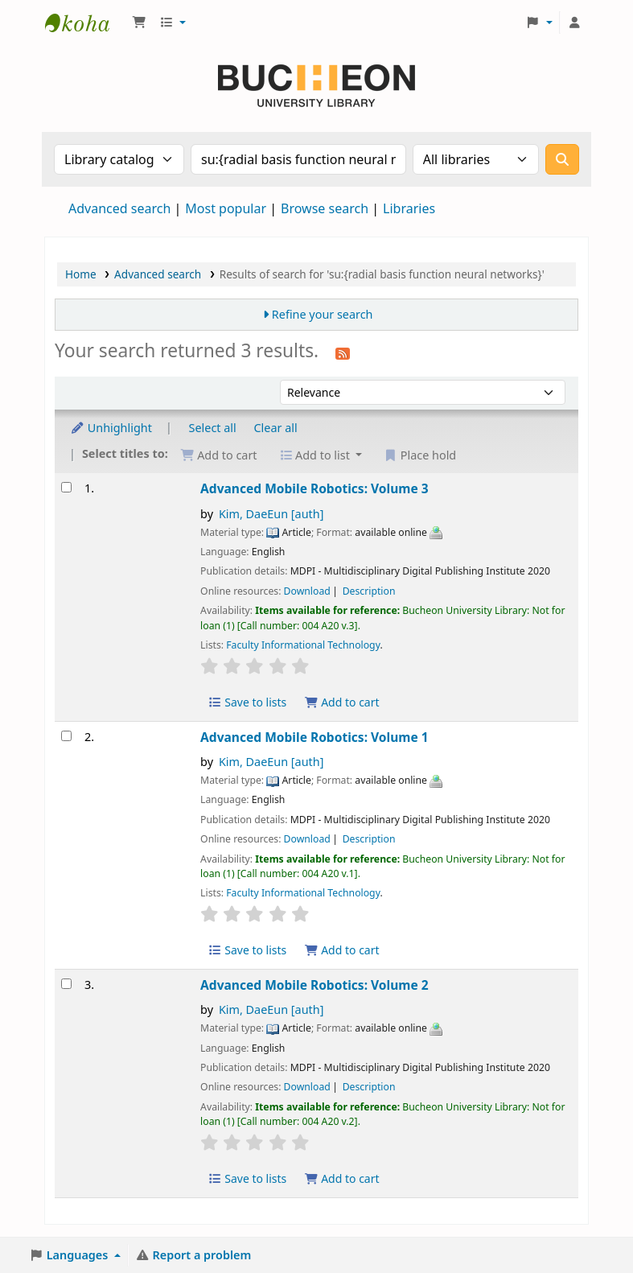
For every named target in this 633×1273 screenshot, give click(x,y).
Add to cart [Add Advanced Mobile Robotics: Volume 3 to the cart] (342, 702)
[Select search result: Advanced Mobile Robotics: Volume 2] (66, 983)
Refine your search (322, 314)
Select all (212, 427)
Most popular (225, 208)
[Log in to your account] (574, 22)
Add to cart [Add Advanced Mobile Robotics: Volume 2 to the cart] (342, 1178)
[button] (139, 22)
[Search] (562, 159)
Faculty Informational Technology (303, 645)
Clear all (276, 427)
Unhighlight (111, 427)
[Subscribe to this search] (342, 352)
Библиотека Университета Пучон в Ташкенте (85, 22)
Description (369, 591)
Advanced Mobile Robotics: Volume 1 (314, 737)
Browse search (324, 208)
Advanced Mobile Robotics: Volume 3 (314, 488)
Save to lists (247, 702)
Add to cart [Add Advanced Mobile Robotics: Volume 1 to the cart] (342, 950)
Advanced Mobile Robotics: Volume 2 (314, 985)
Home (81, 274)
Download (307, 591)
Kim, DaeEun (271, 513)
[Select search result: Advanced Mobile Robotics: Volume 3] (66, 487)
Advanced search (119, 208)
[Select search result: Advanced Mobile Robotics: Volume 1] (66, 736)
